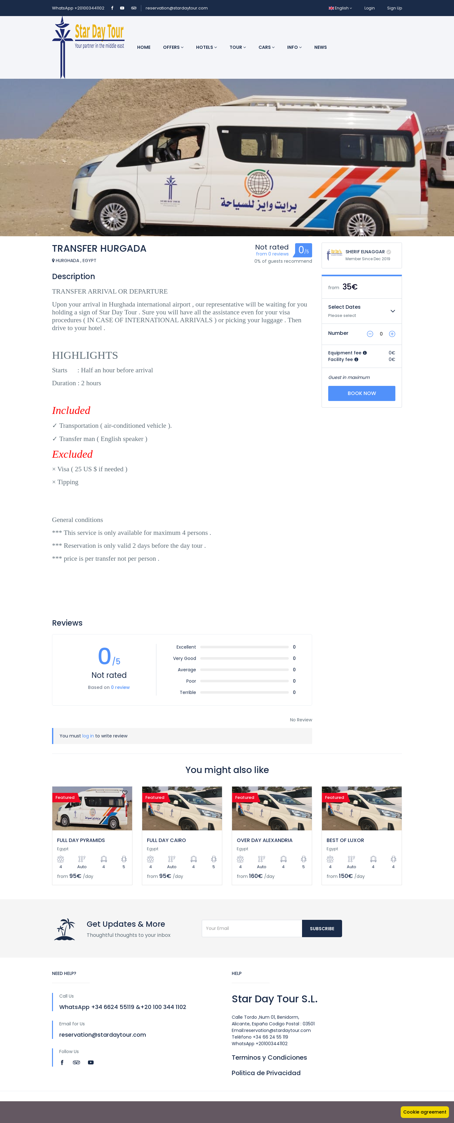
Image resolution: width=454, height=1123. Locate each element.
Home (143, 47)
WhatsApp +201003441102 (78, 8)
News (320, 47)
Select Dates (344, 307)
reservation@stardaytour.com (177, 8)
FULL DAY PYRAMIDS (81, 840)
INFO (294, 47)
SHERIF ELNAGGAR (365, 252)
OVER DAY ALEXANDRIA (265, 840)
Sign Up (394, 8)
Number (338, 333)
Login (369, 8)
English (340, 8)
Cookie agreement (424, 1112)
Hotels (206, 47)
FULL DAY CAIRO (166, 840)
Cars (267, 47)
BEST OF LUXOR (345, 840)
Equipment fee (347, 353)
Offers (173, 47)
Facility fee (343, 359)
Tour (238, 47)
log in (88, 736)
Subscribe (322, 928)
